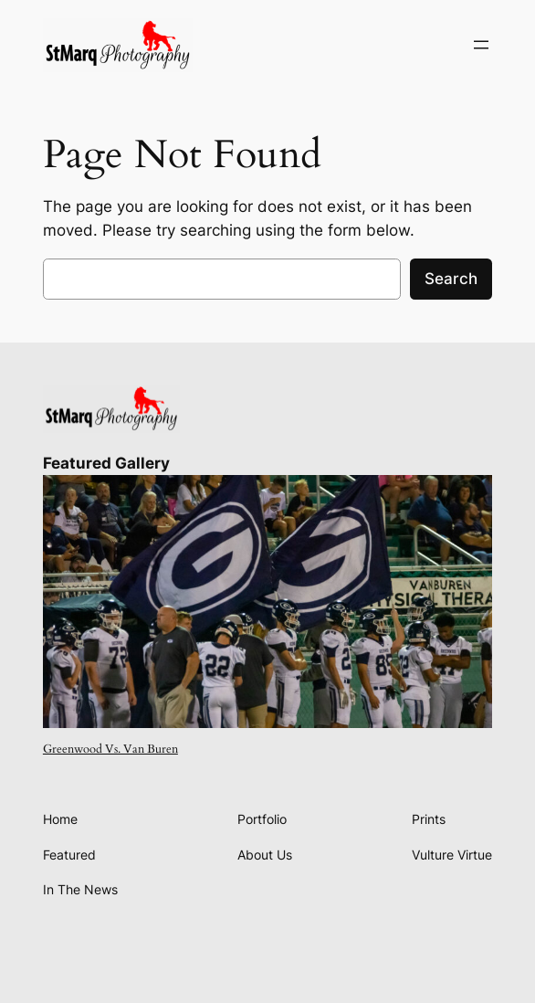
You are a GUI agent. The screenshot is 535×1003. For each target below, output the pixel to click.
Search (451, 278)
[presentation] (267, 601)
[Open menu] (481, 45)
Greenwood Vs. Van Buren (110, 749)
